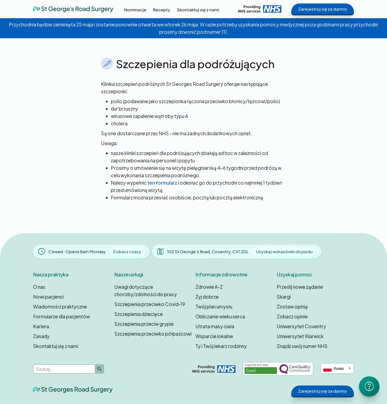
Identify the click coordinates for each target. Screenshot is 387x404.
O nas (39, 287)
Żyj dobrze (207, 297)
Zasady (41, 336)
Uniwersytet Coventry (301, 326)
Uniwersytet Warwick (300, 336)
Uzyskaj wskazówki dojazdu (284, 251)
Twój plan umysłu (213, 306)
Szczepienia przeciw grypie (144, 324)
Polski (333, 369)
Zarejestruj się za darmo (322, 9)
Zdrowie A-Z (209, 287)
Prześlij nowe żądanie (300, 287)
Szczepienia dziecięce (138, 314)
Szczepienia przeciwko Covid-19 (149, 304)
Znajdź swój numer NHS (302, 346)
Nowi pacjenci (48, 297)
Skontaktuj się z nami (55, 346)
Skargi (284, 297)
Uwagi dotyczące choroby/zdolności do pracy (145, 290)
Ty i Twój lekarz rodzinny (221, 346)
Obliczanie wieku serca (220, 316)
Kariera (41, 326)
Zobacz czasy (127, 251)
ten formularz (162, 183)
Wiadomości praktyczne (60, 306)
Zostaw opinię (292, 306)
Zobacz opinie (292, 316)
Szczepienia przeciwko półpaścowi (153, 334)
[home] (73, 9)
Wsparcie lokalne (214, 336)
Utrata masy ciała (214, 326)
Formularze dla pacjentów (61, 316)
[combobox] (337, 368)
